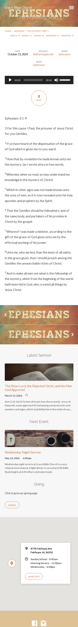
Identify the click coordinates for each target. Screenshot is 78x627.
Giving (12, 505)
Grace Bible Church (18, 7)
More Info (34, 576)
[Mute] (56, 80)
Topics (15, 35)
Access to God (41, 316)
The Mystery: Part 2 (37, 336)
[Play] (10, 80)
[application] (39, 80)
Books (39, 35)
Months (67, 35)
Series (27, 35)
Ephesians (65, 54)
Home (8, 31)
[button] (39, 118)
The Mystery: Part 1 (38, 31)
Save (39, 98)
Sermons (19, 31)
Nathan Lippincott (43, 54)
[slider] (33, 80)
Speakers (52, 35)
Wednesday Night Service (23, 452)
